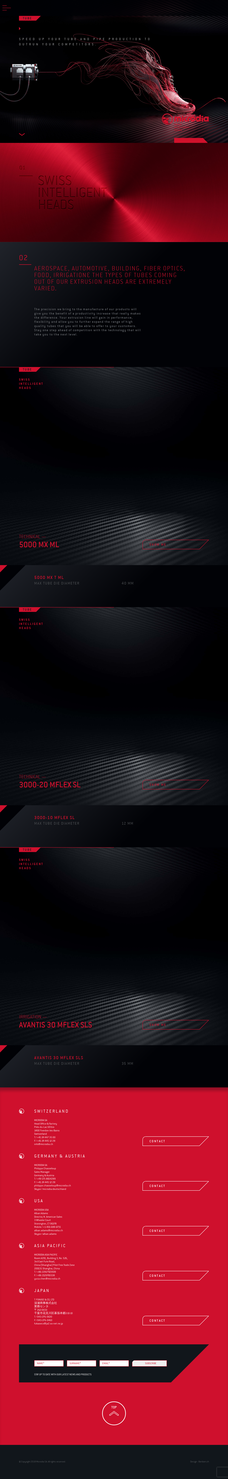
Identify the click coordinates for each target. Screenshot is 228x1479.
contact (171, 1141)
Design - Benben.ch (199, 1461)
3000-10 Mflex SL (54, 817)
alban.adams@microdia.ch (48, 1230)
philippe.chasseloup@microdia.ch (52, 1185)
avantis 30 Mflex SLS (58, 1057)
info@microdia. (43, 1144)
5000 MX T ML (49, 577)
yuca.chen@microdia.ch (47, 1278)
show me (171, 544)
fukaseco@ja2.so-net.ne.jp (48, 1323)
